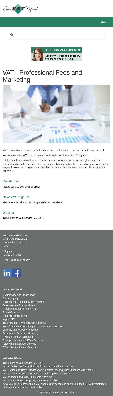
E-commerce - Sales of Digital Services (24, 301)
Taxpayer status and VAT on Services (23, 340)
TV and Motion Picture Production (21, 347)
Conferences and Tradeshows (19, 294)
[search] (56, 35)
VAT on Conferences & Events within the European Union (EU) (36, 373)
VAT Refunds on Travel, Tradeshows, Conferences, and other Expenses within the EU (49, 370)
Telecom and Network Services (19, 343)
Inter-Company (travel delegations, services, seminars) (32, 326)
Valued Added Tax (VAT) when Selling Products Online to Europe (38, 366)
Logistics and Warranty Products (20, 329)
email (37, 186)
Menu (105, 23)
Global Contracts (12, 312)
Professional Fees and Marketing (20, 333)
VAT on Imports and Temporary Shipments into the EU (32, 380)
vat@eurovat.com (20, 260)
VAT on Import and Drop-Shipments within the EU (29, 377)
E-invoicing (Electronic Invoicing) (20, 308)
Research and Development (18, 336)
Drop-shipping (10, 298)
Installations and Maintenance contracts (24, 322)
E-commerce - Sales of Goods (19, 305)
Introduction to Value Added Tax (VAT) (23, 218)
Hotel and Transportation (16, 315)
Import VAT (9, 319)
